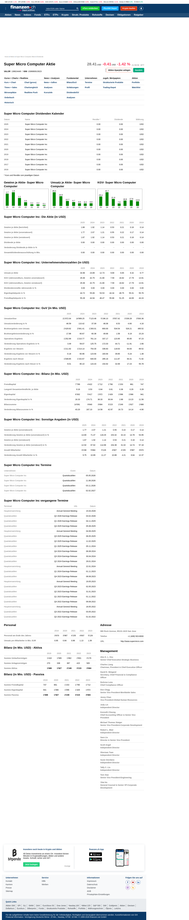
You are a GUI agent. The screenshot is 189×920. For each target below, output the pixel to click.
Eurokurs (21, 908)
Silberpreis (31, 908)
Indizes (27, 15)
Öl (135, 2)
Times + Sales (10, 87)
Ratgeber (138, 15)
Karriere (9, 885)
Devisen (110, 15)
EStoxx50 (77, 2)
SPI (19, 2)
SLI (24, 905)
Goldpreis (113, 905)
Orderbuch (9, 97)
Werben (45, 885)
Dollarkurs (10, 908)
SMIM (31, 905)
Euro (61, 2)
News (17, 15)
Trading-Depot (109, 87)
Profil (87, 87)
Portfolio (136, 82)
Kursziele (48, 92)
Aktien (8, 15)
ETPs (55, 15)
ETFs (47, 15)
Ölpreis (109, 908)
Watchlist (136, 87)
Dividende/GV (73, 92)
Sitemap (9, 891)
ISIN (25, 71)
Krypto (65, 15)
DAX (47, 2)
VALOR (7, 71)
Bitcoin (106, 2)
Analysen (48, 87)
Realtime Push (30, 92)
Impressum (91, 881)
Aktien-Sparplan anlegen (119, 70)
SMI (6, 2)
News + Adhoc (50, 82)
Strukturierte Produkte (113, 82)
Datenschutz (92, 885)
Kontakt (9, 881)
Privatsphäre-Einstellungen (98, 894)
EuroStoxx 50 (48, 905)
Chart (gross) (30, 82)
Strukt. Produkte (80, 15)
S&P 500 (96, 905)
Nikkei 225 (86, 905)
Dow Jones (61, 905)
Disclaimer (91, 888)
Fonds (37, 15)
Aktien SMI (10, 905)
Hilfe (43, 881)
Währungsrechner (95, 908)
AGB (89, 891)
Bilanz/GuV (72, 82)
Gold (92, 2)
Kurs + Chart (10, 82)
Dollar (122, 2)
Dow (33, 2)
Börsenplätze (10, 92)
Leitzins (117, 908)
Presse (9, 888)
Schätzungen (72, 87)
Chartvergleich (31, 87)
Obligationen (124, 15)
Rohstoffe (97, 15)
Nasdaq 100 (74, 905)
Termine (88, 82)
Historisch (9, 102)
